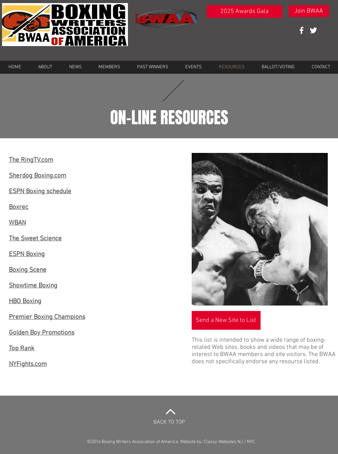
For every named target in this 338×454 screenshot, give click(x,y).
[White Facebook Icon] (301, 30)
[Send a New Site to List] (226, 320)
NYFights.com (28, 364)
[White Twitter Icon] (313, 30)
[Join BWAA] (309, 11)
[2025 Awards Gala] (244, 11)
